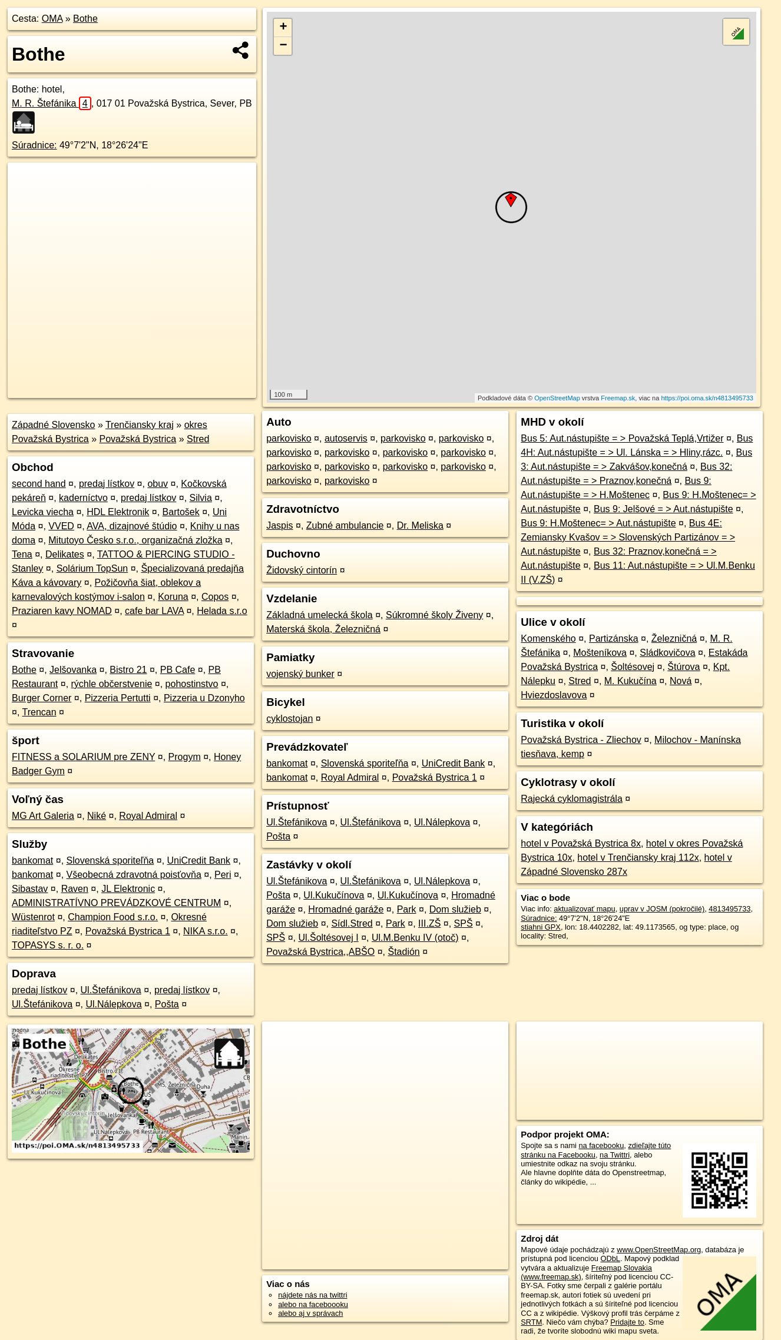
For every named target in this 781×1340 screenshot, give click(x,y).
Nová (680, 681)
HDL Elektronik (118, 512)
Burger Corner (41, 698)
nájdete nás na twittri (312, 1295)
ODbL (610, 1258)
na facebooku (601, 1145)
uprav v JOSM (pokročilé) (662, 908)
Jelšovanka (73, 670)
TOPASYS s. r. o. (48, 945)
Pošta (167, 1004)
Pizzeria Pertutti (118, 698)
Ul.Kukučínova (333, 895)
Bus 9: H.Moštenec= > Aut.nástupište (598, 523)
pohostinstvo (192, 684)
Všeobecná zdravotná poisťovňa (134, 875)
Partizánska (613, 638)
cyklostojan (289, 719)
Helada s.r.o (222, 611)
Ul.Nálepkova (113, 1004)
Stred (198, 439)
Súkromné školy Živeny (434, 615)
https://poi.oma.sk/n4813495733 (707, 398)
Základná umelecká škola (319, 615)
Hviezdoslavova (554, 695)
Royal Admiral (148, 816)
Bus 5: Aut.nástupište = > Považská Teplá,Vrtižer (622, 438)
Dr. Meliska (420, 525)
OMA (52, 19)
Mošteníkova (600, 653)
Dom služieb (455, 909)
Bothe (85, 19)
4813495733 (729, 908)
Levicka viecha (43, 512)
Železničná (674, 638)
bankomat (32, 860)
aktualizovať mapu (584, 908)
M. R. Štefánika (51, 103)
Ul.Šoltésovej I (328, 938)
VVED (61, 526)
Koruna (173, 597)
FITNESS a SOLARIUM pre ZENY (83, 757)
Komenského (548, 638)
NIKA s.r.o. (205, 931)
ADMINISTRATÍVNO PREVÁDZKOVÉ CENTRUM (116, 903)
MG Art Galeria (43, 816)
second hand (39, 484)
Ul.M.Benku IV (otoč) (415, 938)
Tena (22, 554)
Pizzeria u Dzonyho (204, 698)
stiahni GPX (541, 927)
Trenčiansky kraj (139, 425)
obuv (157, 484)
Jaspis (279, 525)
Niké (96, 816)
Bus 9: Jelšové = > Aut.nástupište (663, 509)
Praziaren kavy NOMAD (62, 611)
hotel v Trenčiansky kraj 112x (638, 858)
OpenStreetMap (557, 398)
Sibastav (30, 889)
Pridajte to (627, 1322)
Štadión (403, 952)
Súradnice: (34, 145)
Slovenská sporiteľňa (110, 860)
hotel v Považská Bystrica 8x (581, 843)
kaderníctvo (83, 498)
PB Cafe (178, 670)
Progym (184, 757)
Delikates (64, 554)
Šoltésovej (632, 667)
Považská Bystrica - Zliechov (581, 740)
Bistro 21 (128, 670)
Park (406, 909)
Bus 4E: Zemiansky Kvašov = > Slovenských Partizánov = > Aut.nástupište (628, 537)
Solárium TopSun (92, 568)
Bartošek (181, 512)
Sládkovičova (667, 653)
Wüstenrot (33, 917)
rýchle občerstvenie (112, 684)
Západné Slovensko (53, 425)
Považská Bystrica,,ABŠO (320, 952)
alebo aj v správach (310, 1313)
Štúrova (683, 667)
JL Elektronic (128, 889)
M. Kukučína (630, 681)
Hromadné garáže (345, 909)
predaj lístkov (106, 484)
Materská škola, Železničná (323, 629)
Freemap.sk (618, 398)
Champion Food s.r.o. (113, 917)
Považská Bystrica (138, 439)
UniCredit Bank (199, 860)
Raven (74, 889)
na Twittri (615, 1154)
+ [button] (283, 28)
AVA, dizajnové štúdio (132, 526)
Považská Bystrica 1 (127, 931)
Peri (222, 875)
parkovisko (288, 438)
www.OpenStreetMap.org (659, 1249)
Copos (215, 597)
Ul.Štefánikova (111, 990)
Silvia (201, 498)
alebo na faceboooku (313, 1304)
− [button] (283, 46)
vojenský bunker (300, 674)
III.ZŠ (429, 923)
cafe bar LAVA (154, 611)
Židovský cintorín (301, 570)
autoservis (346, 438)
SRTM (531, 1322)
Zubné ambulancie (345, 525)
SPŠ (463, 923)
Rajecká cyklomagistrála (572, 799)
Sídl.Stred (351, 923)
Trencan (39, 712)
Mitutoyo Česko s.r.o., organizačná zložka (135, 540)
